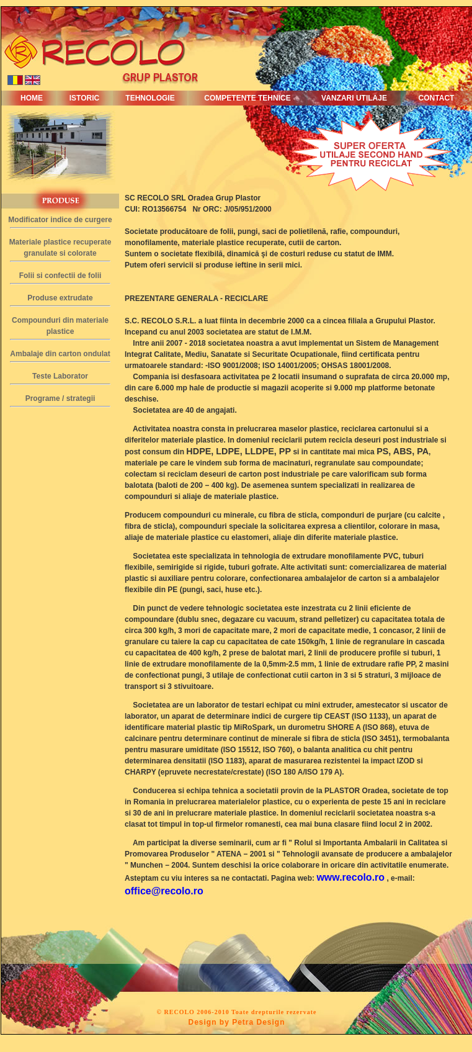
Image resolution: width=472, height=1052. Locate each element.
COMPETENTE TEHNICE (247, 98)
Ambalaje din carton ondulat (60, 353)
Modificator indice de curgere (60, 219)
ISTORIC (84, 98)
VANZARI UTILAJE (354, 98)
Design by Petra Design (236, 1022)
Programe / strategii (60, 398)
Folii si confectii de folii (60, 275)
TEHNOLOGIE (149, 98)
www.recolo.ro (350, 877)
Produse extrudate (59, 298)
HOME (31, 98)
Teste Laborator (60, 376)
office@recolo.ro (164, 891)
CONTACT (437, 98)
